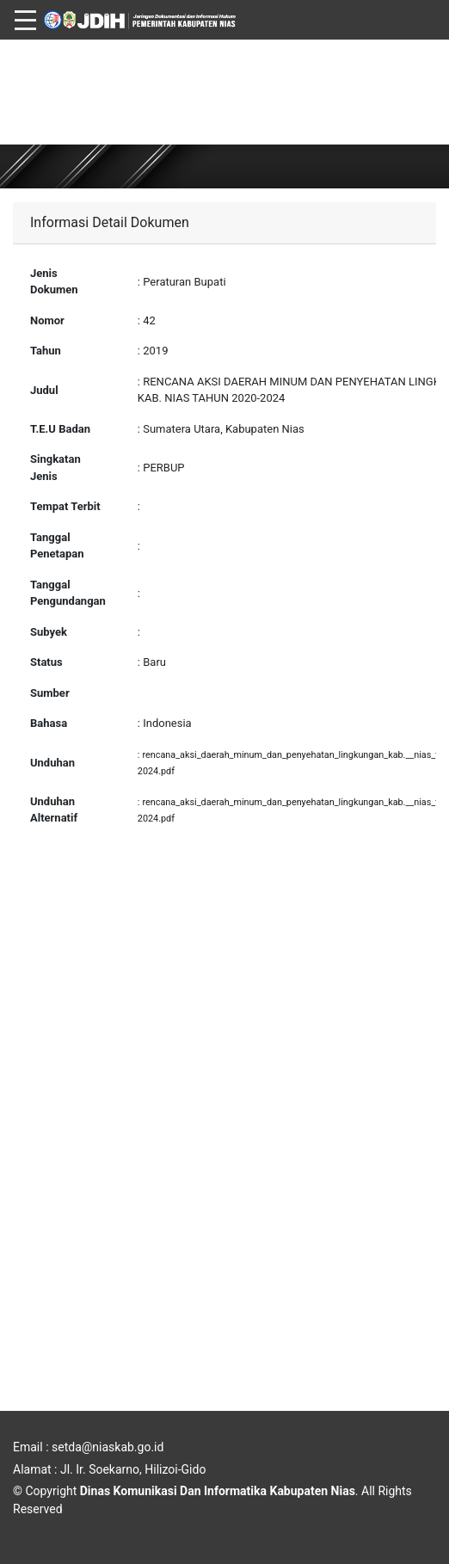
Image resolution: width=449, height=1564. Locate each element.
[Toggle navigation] (25, 10)
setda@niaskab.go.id (107, 1447)
